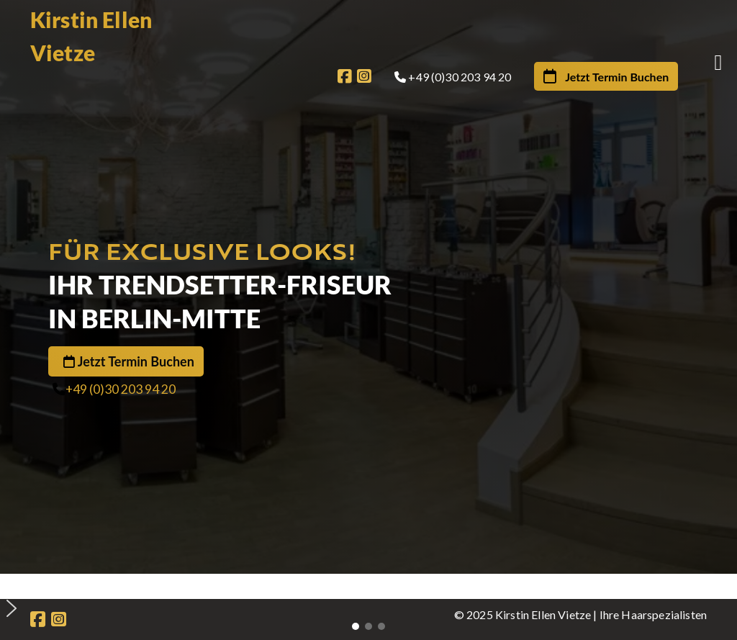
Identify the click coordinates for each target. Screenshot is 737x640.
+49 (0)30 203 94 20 (120, 389)
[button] (374, 585)
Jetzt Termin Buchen (136, 361)
